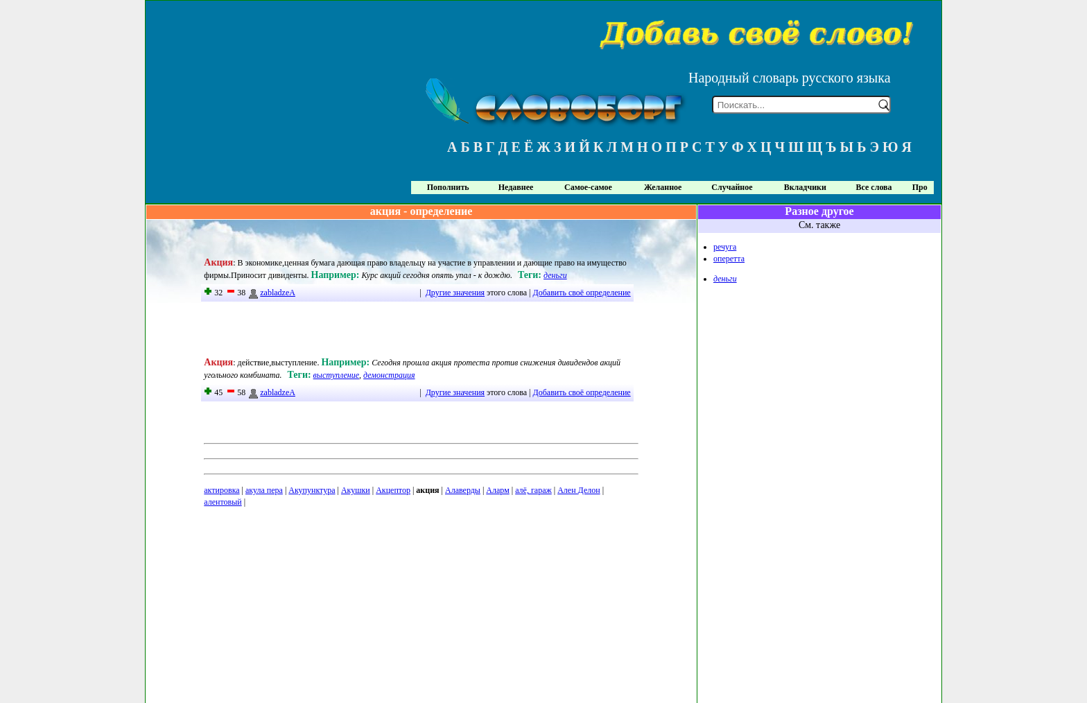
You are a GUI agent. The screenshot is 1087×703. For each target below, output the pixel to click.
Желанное (662, 187)
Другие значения (455, 292)
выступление (336, 375)
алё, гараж (533, 490)
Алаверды (462, 490)
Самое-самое (588, 187)
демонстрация (389, 375)
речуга (724, 247)
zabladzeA (271, 292)
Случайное (731, 187)
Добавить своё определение (582, 292)
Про (920, 187)
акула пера (264, 490)
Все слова (874, 187)
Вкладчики (805, 187)
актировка (221, 490)
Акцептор (393, 490)
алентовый (222, 502)
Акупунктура (311, 490)
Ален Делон (578, 490)
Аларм (497, 490)
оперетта (729, 258)
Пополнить (448, 187)
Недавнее (516, 187)
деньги (555, 275)
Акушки (355, 490)
